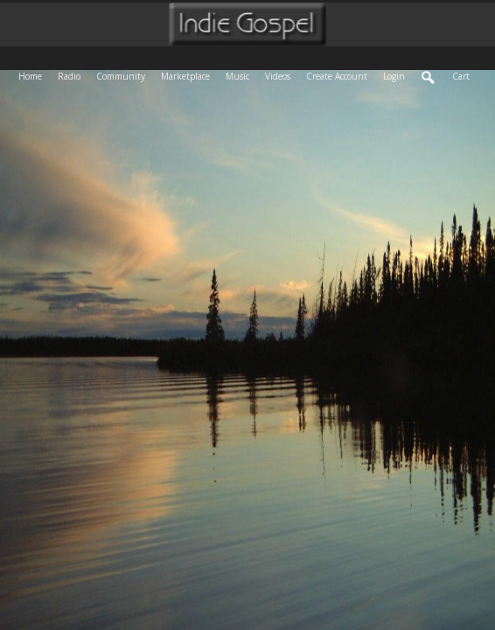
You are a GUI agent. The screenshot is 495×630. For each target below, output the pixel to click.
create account (336, 76)
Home (34, 74)
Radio (73, 74)
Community (124, 74)
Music (241, 74)
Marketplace (189, 74)
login (394, 76)
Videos (281, 74)
